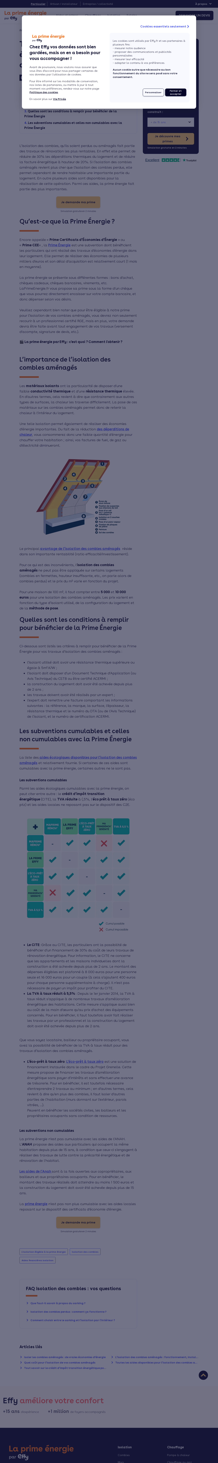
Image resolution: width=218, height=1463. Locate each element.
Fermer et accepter (176, 92)
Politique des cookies (43, 92)
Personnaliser (153, 92)
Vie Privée (59, 99)
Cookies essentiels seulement (165, 26)
